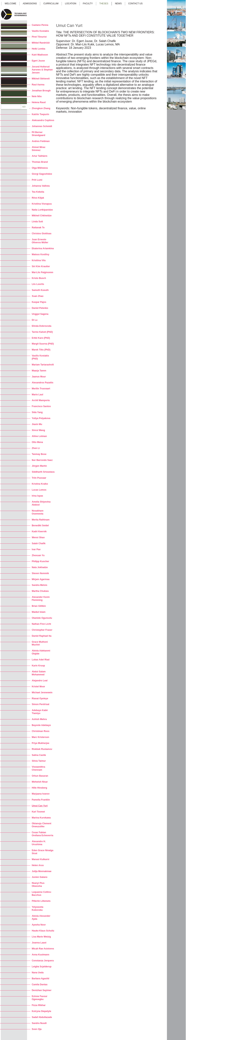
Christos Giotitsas (41, 233)
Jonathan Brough (41, 90)
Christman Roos (40, 731)
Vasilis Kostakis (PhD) (40, 357)
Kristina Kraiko (40, 484)
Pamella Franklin (41, 799)
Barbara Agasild (40, 978)
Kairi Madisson (40, 54)
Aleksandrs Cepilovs (43, 120)
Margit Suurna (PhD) (43, 343)
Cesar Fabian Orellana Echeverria (42, 834)
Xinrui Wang (38, 430)
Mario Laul (37, 394)
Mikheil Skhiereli (41, 78)
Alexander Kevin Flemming (41, 598)
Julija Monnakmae (41, 871)
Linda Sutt (37, 221)
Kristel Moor (38, 686)
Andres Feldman (41, 141)
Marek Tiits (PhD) (41, 349)
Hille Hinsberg (39, 787)
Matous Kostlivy (40, 254)
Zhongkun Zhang (41, 108)
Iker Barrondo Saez (42, 460)
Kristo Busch (39, 278)
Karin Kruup (38, 665)
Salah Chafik (38, 543)
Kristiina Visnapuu (42, 204)
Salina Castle (39, 755)
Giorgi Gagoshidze (42, 174)
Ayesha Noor (39, 924)
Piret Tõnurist (39, 36)
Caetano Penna (40, 25)
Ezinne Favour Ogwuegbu (39, 998)
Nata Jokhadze (40, 567)
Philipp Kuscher (40, 561)
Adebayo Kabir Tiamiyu (40, 712)
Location (70, 3)
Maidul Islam (38, 612)
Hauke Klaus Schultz (43, 930)
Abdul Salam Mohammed (39, 673)
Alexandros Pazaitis (42, 382)
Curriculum (50, 3)
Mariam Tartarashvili (43, 364)
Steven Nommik (40, 573)
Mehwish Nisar (40, 782)
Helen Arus (38, 865)
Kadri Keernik (39, 531)
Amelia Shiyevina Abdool (41, 503)
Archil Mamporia (41, 400)
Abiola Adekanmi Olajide (41, 652)
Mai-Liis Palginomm (42, 272)
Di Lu (35, 320)
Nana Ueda (38, 972)
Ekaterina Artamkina (43, 248)
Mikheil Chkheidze (42, 215)
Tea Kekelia (38, 192)
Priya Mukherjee (40, 743)
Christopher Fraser (42, 630)
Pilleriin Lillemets (41, 901)
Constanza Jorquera (43, 960)
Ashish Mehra (39, 719)
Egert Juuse (38, 60)
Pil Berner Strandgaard (38, 134)
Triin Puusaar (39, 478)
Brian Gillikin (39, 606)
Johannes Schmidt (42, 126)
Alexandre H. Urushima (39, 843)
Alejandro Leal (39, 680)
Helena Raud (39, 102)
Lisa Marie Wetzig (41, 936)
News (118, 3)
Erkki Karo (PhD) (41, 338)
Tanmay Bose (39, 454)
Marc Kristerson (40, 737)
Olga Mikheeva (40, 168)
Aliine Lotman (39, 436)
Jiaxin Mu (37, 424)
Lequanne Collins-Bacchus (42, 893)
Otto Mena (37, 442)
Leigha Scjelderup (41, 966)
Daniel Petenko (40, 308)
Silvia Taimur (39, 761)
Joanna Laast (39, 942)
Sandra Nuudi (39, 1023)
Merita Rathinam (40, 519)
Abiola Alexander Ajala (41, 917)
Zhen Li (36, 448)
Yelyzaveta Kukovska (37, 908)
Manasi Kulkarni (40, 859)
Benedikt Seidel (40, 525)
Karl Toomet (38, 811)
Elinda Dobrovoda (41, 326)
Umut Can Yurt (40, 805)
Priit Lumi (37, 180)
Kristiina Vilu (39, 260)
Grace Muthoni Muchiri (40, 643)
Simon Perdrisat (40, 704)
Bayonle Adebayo (41, 725)
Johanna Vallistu (41, 186)
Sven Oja (36, 1029)
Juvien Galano (39, 877)
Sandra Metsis (39, 585)
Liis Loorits (38, 284)
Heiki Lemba (38, 48)
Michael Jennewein (42, 692)
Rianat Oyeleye (40, 698)
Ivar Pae (36, 549)
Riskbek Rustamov (42, 749)
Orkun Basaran (40, 776)
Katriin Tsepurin (40, 114)
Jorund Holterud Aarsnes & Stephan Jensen (42, 69)
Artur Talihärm (39, 156)
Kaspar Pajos (39, 302)
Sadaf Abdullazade (42, 1017)
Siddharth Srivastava (43, 472)
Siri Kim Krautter (41, 266)
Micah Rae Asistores (43, 948)
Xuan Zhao (38, 296)
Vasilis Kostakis (40, 31)
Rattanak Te (38, 227)
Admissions (30, 3)
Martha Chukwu (40, 591)
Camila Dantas (39, 984)
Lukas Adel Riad (40, 659)
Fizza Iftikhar (39, 1005)
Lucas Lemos (39, 490)
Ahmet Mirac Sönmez (38, 149)
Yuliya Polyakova (41, 418)
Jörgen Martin (39, 466)
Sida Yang (37, 412)
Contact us (135, 3)
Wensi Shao (38, 537)
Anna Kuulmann (40, 954)
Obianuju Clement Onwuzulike (41, 825)
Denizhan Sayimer (41, 990)
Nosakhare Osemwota (38, 512)
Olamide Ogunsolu (42, 618)
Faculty (88, 3)
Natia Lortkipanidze (42, 209)
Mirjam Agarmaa (40, 579)
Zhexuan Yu (38, 555)
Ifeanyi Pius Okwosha (38, 884)
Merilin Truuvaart (41, 388)
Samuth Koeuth (40, 290)
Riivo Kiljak (38, 198)
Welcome (10, 3)
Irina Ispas (37, 495)
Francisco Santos (41, 406)
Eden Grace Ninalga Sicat (42, 852)
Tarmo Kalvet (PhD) (42, 332)
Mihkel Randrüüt (41, 42)
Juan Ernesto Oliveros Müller (40, 241)
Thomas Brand (40, 162)
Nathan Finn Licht (41, 624)
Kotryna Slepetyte (41, 1011)
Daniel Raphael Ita (41, 636)
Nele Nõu (37, 96)
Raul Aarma (38, 84)
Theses (103, 3)
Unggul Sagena (40, 314)
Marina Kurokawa (41, 817)
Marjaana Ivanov (40, 793)
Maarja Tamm (39, 370)
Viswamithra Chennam (38, 768)
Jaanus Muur (39, 376)
